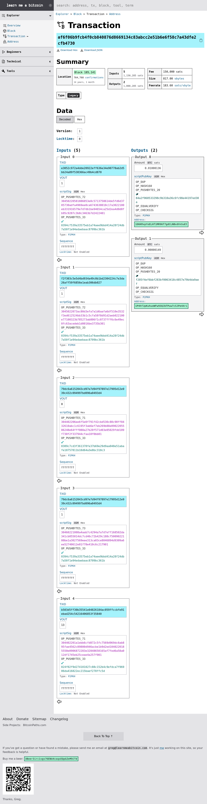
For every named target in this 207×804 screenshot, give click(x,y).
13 (62, 625)
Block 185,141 (84, 72)
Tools (11, 71)
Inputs (63, 150)
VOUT (63, 177)
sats (157, 162)
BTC (150, 162)
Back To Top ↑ (103, 736)
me (162, 748)
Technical (14, 61)
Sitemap (39, 719)
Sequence (66, 241)
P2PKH (71, 234)
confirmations (94, 77)
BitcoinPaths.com (34, 725)
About (8, 719)
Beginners (14, 51)
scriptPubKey (143, 176)
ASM (76, 191)
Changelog (59, 719)
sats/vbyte (182, 85)
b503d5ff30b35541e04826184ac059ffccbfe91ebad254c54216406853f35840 (92, 611)
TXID (63, 162)
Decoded (65, 119)
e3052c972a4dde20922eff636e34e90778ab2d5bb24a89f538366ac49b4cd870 (92, 170)
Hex (79, 119)
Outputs (139, 150)
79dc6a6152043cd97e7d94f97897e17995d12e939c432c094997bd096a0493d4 (92, 391)
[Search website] (130, 5)
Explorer (62, 14)
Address (114, 14)
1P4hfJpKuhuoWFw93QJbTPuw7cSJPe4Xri (161, 306)
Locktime (64, 139)
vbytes (179, 78)
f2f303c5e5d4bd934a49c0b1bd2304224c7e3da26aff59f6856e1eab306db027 (92, 280)
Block (78, 14)
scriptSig (65, 191)
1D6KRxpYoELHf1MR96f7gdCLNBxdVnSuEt (161, 224)
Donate (22, 719)
